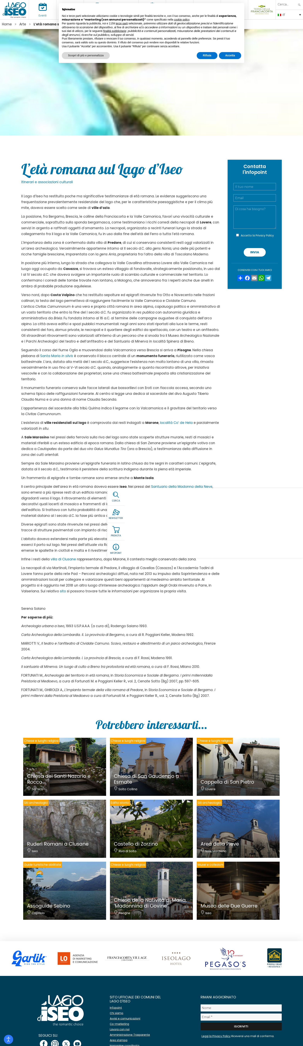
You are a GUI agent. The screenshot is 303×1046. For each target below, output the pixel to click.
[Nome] (241, 1008)
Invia (254, 252)
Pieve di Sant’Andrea (127, 524)
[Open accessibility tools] (8, 1039)
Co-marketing (119, 1024)
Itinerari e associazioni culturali (47, 182)
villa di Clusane (64, 559)
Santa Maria (56, 356)
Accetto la (257, 235)
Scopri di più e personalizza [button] (86, 55)
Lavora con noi (119, 1029)
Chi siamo (116, 1013)
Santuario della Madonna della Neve (181, 486)
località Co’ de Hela (176, 422)
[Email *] (241, 1017)
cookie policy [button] (181, 19)
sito (63, 591)
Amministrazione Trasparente (130, 1035)
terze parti (122, 23)
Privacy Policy (265, 235)
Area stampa (118, 1040)
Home (7, 24)
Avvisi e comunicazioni (125, 1018)
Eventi (43, 15)
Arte (22, 24)
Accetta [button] (230, 55)
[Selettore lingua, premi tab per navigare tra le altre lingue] (289, 14)
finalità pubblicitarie (114, 31)
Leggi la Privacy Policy (216, 1036)
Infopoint (116, 1008)
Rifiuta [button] (207, 55)
